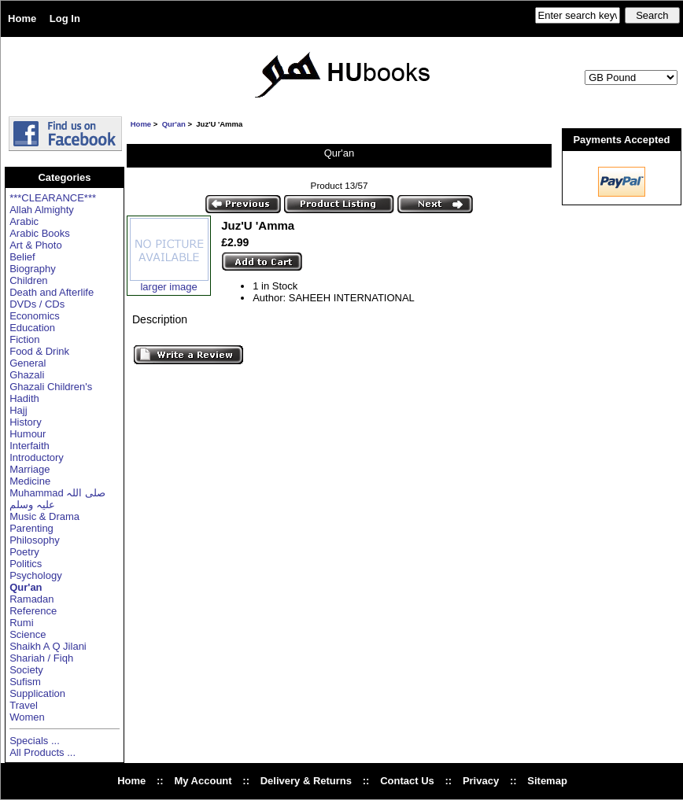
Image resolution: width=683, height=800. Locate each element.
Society (26, 670)
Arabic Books (39, 233)
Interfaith (29, 446)
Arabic (24, 221)
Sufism (25, 682)
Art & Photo (35, 245)
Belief (22, 257)
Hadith (24, 398)
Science (27, 634)
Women (27, 717)
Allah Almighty (41, 210)
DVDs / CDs (37, 304)
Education (32, 328)
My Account (202, 781)
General (27, 363)
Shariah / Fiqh (41, 658)
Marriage (29, 469)
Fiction (24, 339)
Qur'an (174, 124)
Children (28, 280)
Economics (34, 316)
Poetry (24, 552)
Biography (32, 269)
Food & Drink (39, 351)
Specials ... (34, 741)
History (25, 422)
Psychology (35, 575)
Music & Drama (44, 516)
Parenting (31, 528)
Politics (25, 564)
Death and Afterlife (51, 292)
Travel (23, 705)
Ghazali (26, 375)
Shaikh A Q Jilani (48, 646)
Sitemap (547, 781)
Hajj (18, 410)
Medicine (29, 481)
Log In (65, 18)
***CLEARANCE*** (52, 198)
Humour (27, 434)
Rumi (21, 623)
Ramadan (31, 599)
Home (22, 18)
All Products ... (42, 752)
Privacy (481, 781)
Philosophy (34, 540)
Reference (33, 611)
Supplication (37, 693)
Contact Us (407, 781)
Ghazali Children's (50, 387)
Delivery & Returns (306, 781)
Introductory (36, 457)
